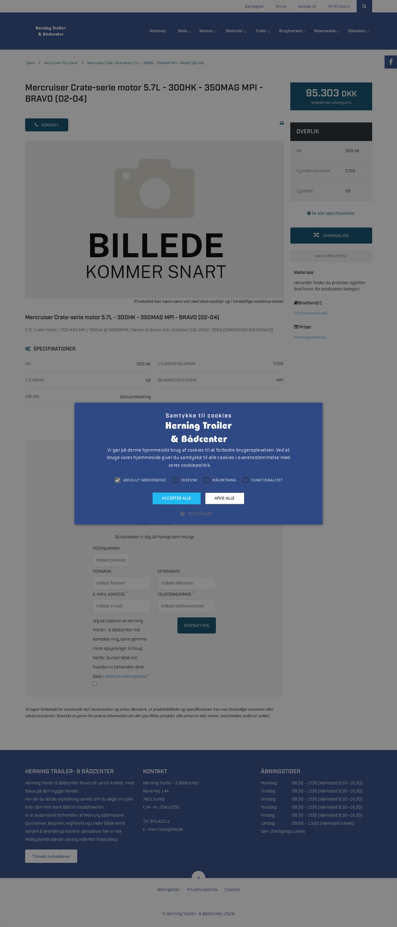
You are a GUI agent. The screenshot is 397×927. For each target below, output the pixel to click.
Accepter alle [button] (176, 498)
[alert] (198, 463)
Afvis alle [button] (225, 498)
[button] (198, 513)
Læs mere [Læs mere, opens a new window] (220, 465)
